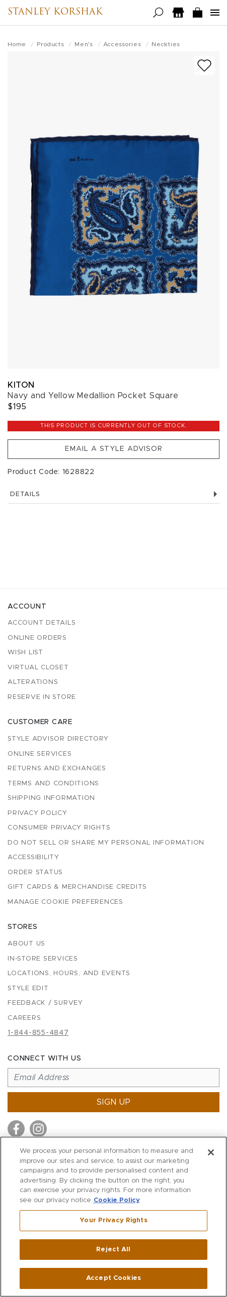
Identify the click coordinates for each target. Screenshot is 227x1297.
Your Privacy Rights (113, 1220)
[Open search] (158, 13)
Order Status (35, 872)
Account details (41, 623)
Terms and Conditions (53, 783)
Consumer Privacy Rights (59, 827)
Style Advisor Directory (58, 739)
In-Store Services (43, 959)
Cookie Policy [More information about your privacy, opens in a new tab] (117, 1200)
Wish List (25, 652)
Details (113, 494)
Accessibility (33, 857)
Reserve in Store (42, 697)
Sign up (114, 1102)
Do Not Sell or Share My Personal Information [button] (106, 843)
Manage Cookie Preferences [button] (65, 902)
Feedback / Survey (45, 1003)
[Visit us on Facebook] (16, 1128)
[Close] (211, 1152)
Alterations (33, 682)
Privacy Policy (37, 813)
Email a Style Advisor (114, 448)
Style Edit (28, 988)
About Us (26, 943)
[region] (113, 1216)
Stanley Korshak (55, 12)
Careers (24, 1018)
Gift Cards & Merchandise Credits (77, 887)
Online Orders (37, 638)
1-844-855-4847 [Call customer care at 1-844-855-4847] (38, 1032)
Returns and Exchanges (57, 768)
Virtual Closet (38, 667)
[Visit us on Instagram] (38, 1128)
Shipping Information (51, 798)
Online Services (39, 754)
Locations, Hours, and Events (69, 973)
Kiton (21, 385)
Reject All (113, 1249)
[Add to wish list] (204, 65)
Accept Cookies (113, 1278)
